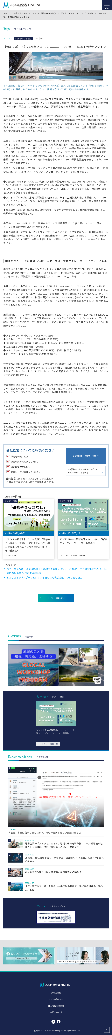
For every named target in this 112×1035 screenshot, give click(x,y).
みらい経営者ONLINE (22, 5)
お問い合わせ (56, 1012)
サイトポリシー (56, 999)
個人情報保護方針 (56, 1005)
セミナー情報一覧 (48, 744)
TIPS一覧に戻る (56, 598)
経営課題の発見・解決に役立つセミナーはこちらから (82, 471)
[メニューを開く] (107, 5)
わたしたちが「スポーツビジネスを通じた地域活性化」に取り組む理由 (44, 577)
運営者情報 (56, 992)
